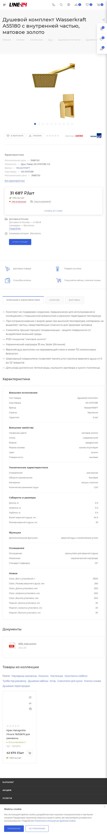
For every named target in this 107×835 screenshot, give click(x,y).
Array (53, 681)
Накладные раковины (24, 676)
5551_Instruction (27, 644)
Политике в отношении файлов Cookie (55, 820)
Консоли (44, 676)
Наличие (54, 300)
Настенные (56, 676)
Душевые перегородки (16, 686)
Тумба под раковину (14, 681)
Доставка (74, 300)
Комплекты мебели (76, 676)
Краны (6, 675)
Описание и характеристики (23, 300)
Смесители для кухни (70, 681)
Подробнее (15, 228)
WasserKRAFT (23, 168)
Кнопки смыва (92, 681)
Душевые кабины (38, 681)
